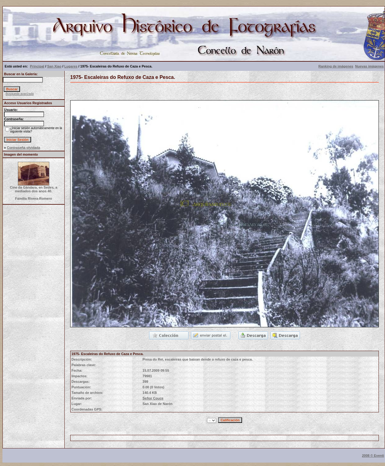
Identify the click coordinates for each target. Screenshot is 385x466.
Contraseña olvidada (23, 147)
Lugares (71, 66)
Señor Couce (153, 398)
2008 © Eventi (373, 455)
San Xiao (54, 66)
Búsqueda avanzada (20, 94)
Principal (37, 66)
